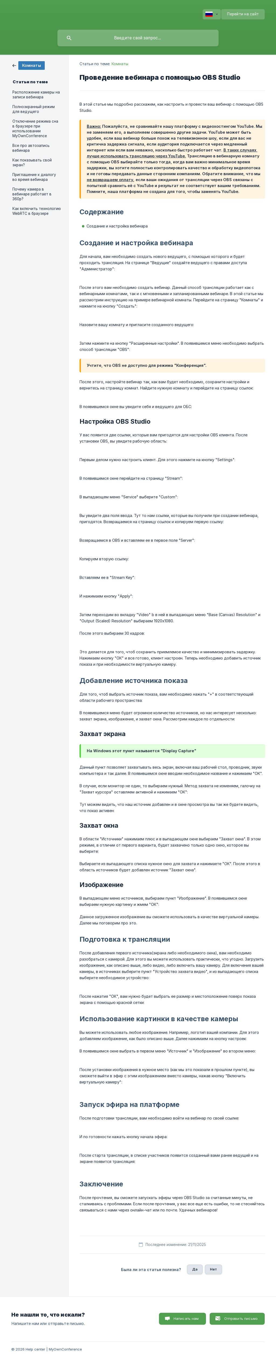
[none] (212, 14)
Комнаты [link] (120, 63)
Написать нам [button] (186, 1318)
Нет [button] (213, 1269)
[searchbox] (138, 38)
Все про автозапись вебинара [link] (31, 148)
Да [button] (195, 1269)
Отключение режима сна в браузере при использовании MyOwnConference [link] (35, 128)
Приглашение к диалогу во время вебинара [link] (34, 177)
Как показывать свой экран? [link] (32, 162)
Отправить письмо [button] (241, 1318)
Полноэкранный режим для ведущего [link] (33, 109)
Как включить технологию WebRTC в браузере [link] (36, 211)
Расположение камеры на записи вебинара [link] (36, 94)
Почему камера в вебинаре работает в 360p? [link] (31, 194)
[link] (28, 65)
